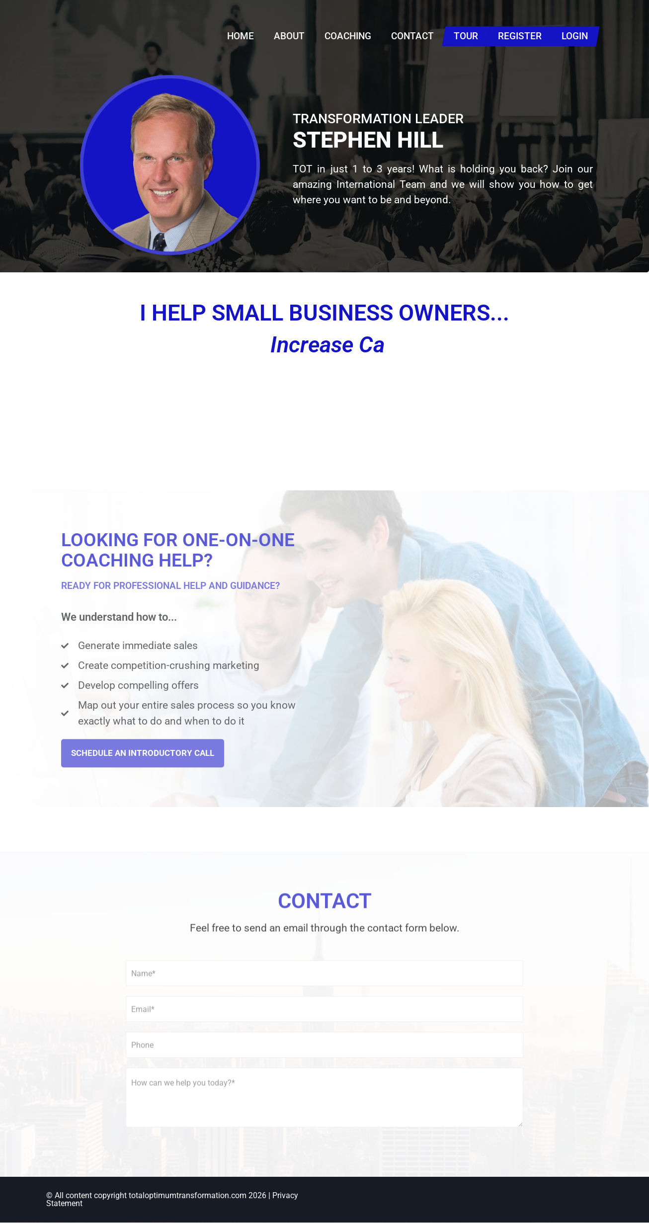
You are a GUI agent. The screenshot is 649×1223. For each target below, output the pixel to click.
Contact (412, 36)
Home (240, 36)
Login (575, 36)
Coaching (347, 36)
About (289, 36)
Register (520, 36)
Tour (466, 36)
